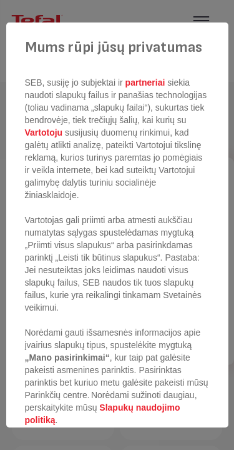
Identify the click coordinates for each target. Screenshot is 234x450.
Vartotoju (45, 133)
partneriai (145, 83)
